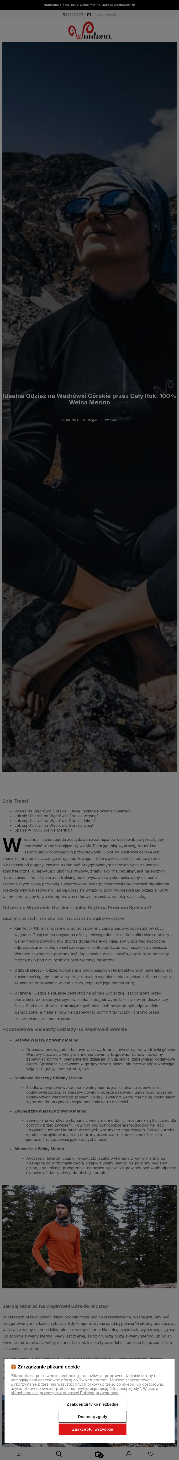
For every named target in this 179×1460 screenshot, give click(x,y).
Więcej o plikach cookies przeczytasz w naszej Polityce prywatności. (84, 1390)
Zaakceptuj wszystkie (92, 1429)
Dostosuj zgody (92, 1416)
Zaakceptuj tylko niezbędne (93, 1404)
